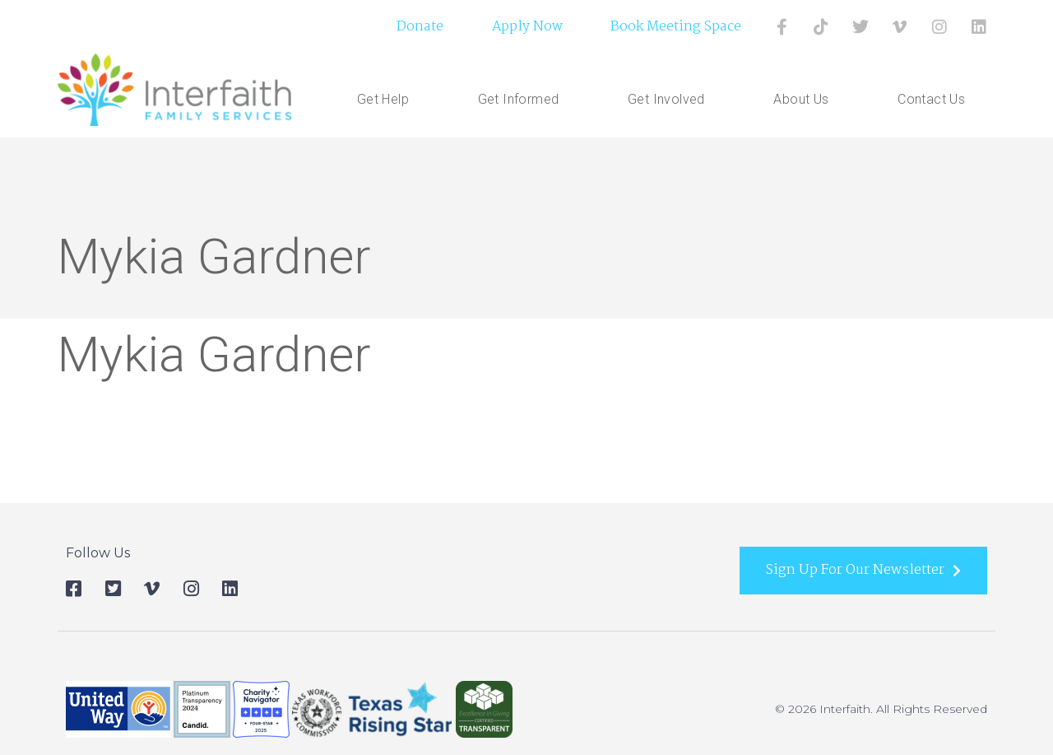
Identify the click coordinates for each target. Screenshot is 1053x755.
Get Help (387, 99)
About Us (805, 99)
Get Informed (523, 99)
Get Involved (670, 99)
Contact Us (931, 99)
